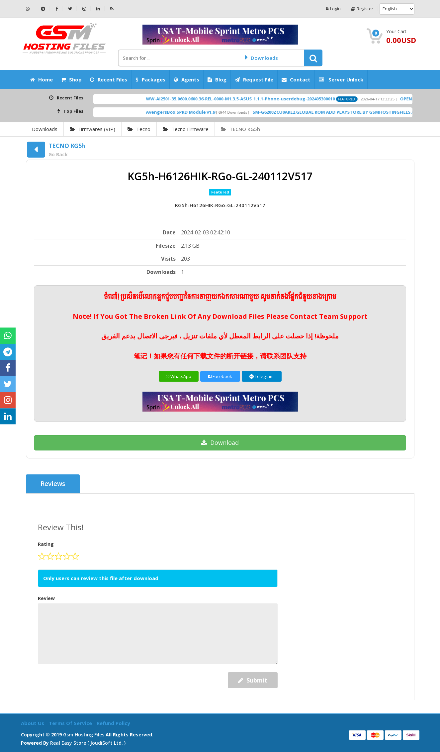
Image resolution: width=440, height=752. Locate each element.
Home (41, 79)
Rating (46, 544)
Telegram (261, 376)
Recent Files (108, 79)
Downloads (44, 129)
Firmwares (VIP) (92, 129)
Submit (252, 680)
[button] (313, 58)
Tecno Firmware (186, 129)
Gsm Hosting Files (83, 734)
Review (46, 598)
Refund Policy (113, 723)
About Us (33, 723)
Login (333, 8)
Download (220, 442)
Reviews (53, 484)
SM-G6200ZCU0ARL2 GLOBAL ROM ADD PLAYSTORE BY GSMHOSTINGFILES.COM (354, 112)
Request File (254, 79)
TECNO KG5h (240, 129)
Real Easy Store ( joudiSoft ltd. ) (88, 743)
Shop (71, 79)
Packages (150, 79)
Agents (186, 79)
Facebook (220, 376)
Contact (296, 79)
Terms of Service (71, 723)
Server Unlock (341, 79)
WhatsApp (178, 376)
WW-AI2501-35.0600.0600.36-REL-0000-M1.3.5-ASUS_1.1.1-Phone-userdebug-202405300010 (257, 99)
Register (362, 8)
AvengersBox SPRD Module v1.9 (197, 112)
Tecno (139, 129)
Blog (217, 79)
